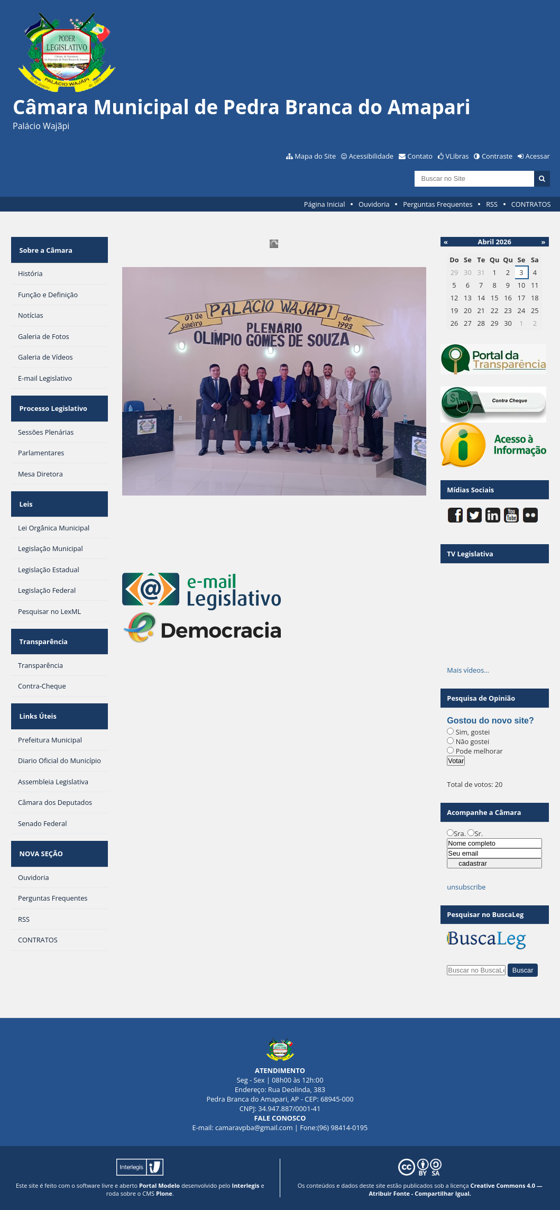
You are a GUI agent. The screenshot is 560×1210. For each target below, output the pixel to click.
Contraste (497, 156)
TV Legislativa (470, 553)
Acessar (538, 156)
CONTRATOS (531, 204)
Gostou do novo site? (490, 720)
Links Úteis (36, 686)
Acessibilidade (371, 156)
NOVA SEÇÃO (39, 816)
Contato (420, 156)
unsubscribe (466, 887)
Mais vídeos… (468, 670)
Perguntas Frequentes (437, 204)
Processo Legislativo (52, 398)
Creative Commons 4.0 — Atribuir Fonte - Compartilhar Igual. (456, 1189)
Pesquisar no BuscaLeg (485, 914)
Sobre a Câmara (44, 246)
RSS (492, 204)
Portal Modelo (159, 1185)
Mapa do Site (315, 156)
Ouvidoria (374, 204)
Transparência (42, 617)
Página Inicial (324, 204)
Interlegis (246, 1185)
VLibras (457, 156)
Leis (24, 487)
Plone (164, 1193)
